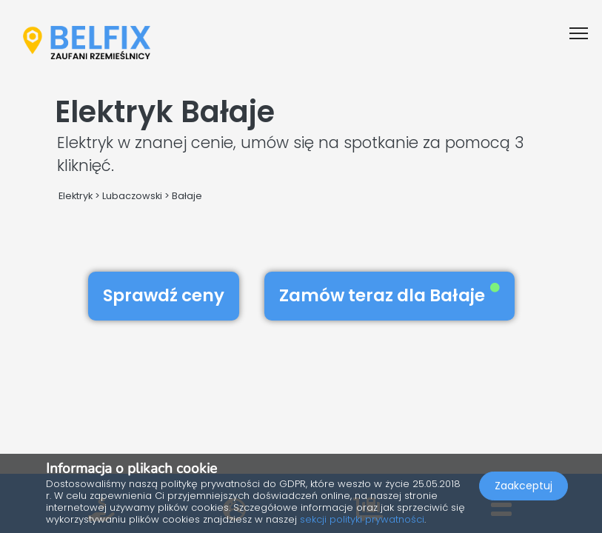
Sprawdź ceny (163, 295)
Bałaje (187, 196)
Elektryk (75, 196)
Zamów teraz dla (389, 295)
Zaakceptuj (523, 485)
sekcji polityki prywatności (362, 519)
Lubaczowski (132, 196)
